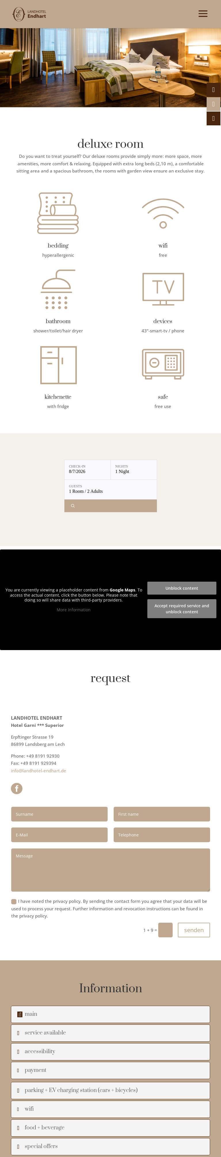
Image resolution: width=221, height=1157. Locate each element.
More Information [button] (74, 609)
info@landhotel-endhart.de (38, 770)
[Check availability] (110, 505)
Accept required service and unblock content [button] (182, 608)
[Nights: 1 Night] (134, 470)
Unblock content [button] (181, 588)
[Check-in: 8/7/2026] (87, 470)
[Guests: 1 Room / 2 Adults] (110, 489)
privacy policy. (33, 916)
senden (194, 930)
